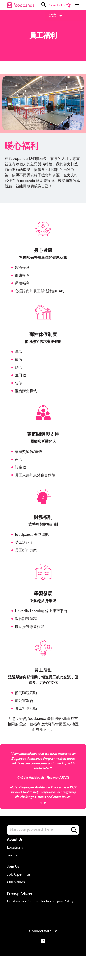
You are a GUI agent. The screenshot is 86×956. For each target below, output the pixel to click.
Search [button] (74, 830)
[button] (43, 4)
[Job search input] (43, 830)
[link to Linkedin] (43, 942)
